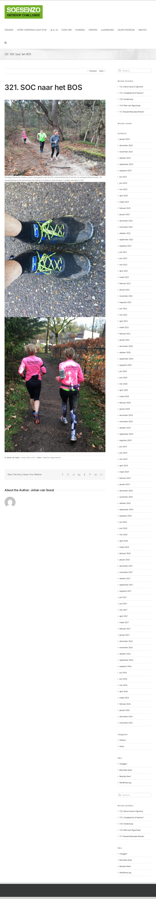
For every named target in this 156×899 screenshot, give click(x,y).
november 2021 (126, 296)
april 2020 (123, 390)
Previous (93, 71)
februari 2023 (125, 208)
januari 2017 (124, 635)
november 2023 (126, 151)
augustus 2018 (125, 515)
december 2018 (126, 490)
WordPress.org (125, 782)
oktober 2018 (125, 503)
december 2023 (126, 145)
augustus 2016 (125, 666)
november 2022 (126, 227)
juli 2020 (123, 371)
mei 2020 (123, 384)
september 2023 (126, 164)
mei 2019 (123, 459)
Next (101, 71)
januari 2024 (124, 139)
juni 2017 (123, 603)
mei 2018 (123, 534)
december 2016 (126, 641)
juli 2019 (123, 446)
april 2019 (123, 465)
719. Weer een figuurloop (129, 105)
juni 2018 (123, 528)
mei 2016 (123, 685)
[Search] (120, 70)
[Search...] (134, 70)
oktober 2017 (125, 578)
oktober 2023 (125, 158)
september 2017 (126, 584)
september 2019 (126, 434)
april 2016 (123, 691)
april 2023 (123, 195)
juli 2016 (123, 672)
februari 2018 (125, 553)
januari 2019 (124, 484)
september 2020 (126, 358)
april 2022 (123, 271)
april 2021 (123, 321)
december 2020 (126, 346)
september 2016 (126, 660)
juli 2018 (123, 522)
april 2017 (123, 616)
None (39, 457)
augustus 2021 (125, 302)
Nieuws (122, 740)
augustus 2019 (125, 440)
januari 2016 (124, 710)
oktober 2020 (125, 352)
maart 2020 (124, 396)
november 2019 (126, 421)
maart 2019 (124, 472)
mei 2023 (123, 189)
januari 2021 (124, 340)
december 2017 (126, 566)
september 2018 (126, 509)
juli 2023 (123, 177)
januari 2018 (124, 559)
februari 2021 (125, 333)
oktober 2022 (125, 233)
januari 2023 (124, 214)
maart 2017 (124, 622)
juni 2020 (123, 377)
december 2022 (126, 220)
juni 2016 (123, 679)
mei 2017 (123, 610)
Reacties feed (125, 776)
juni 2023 (123, 183)
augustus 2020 (125, 365)
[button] (6, 42)
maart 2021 (124, 327)
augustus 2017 (125, 591)
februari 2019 (125, 478)
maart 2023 (124, 202)
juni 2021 (123, 308)
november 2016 (126, 647)
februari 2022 (125, 283)
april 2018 (123, 541)
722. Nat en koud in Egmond (131, 86)
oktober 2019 (125, 427)
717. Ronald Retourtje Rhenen (131, 111)
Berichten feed (125, 770)
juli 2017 (123, 597)
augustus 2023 (125, 170)
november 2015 (126, 722)
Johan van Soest (13, 457)
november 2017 (126, 572)
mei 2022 (123, 264)
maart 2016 (124, 697)
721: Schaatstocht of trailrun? (131, 93)
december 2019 (126, 415)
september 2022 (126, 239)
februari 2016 (125, 704)
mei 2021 (123, 315)
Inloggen (123, 764)
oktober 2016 (125, 653)
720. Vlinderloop (126, 99)
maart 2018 (124, 547)
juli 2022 (123, 252)
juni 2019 (123, 453)
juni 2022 (123, 258)
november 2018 (126, 497)
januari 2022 (124, 289)
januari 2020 (124, 409)
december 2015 (126, 716)
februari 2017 (125, 628)
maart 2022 (124, 277)
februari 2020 (125, 402)
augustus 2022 (125, 246)
